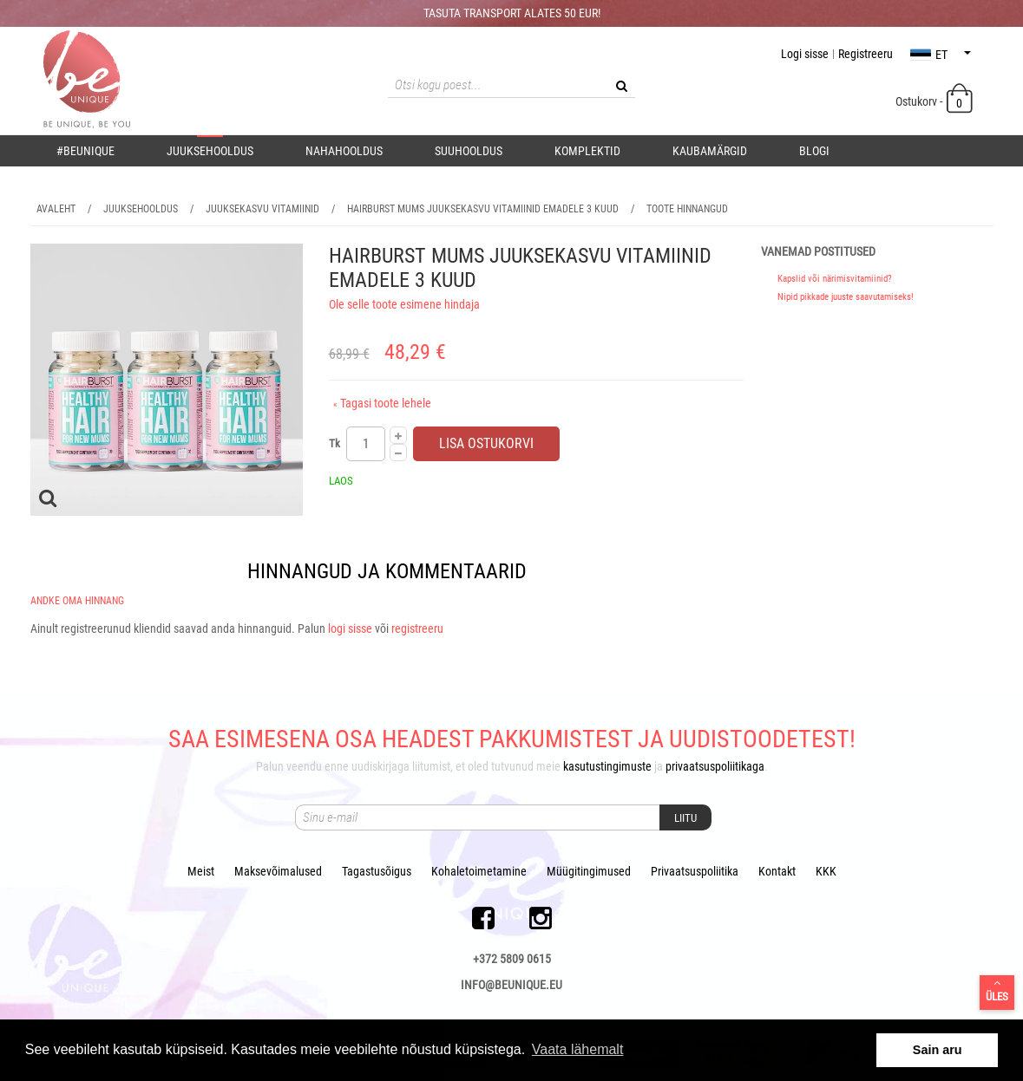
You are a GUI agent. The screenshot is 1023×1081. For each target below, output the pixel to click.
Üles (997, 990)
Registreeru (865, 54)
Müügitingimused (589, 871)
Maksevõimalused (278, 871)
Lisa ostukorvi (486, 443)
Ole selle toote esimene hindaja (404, 304)
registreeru (417, 628)
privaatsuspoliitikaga (715, 766)
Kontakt (777, 871)
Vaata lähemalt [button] (578, 1049)
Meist (200, 871)
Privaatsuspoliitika (694, 871)
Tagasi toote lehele (382, 403)
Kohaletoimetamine (479, 871)
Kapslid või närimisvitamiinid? (834, 278)
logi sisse (350, 628)
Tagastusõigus (376, 871)
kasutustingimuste (607, 766)
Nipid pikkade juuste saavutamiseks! (845, 297)
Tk (334, 443)
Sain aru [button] (937, 1050)
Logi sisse (805, 54)
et (940, 54)
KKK (826, 871)
